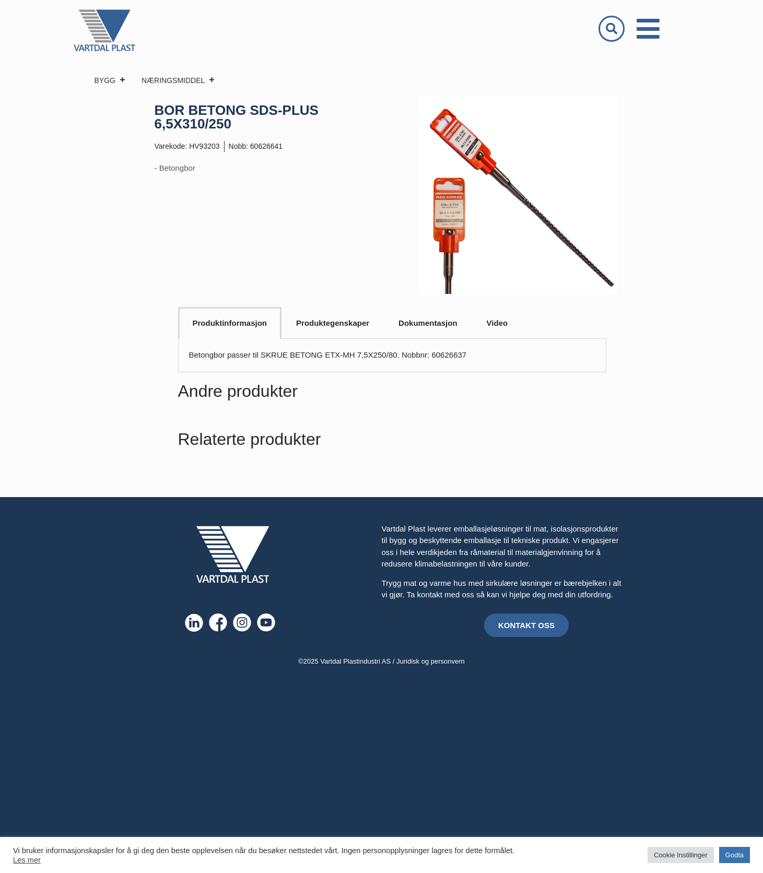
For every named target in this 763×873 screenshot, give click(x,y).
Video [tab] (497, 322)
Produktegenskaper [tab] (332, 322)
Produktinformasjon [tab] (230, 322)
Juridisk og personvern (430, 661)
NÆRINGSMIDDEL (178, 80)
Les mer (27, 860)
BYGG (110, 80)
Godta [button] (734, 855)
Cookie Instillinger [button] (681, 855)
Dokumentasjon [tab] (427, 322)
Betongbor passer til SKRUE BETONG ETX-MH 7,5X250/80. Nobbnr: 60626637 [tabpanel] (328, 354)
